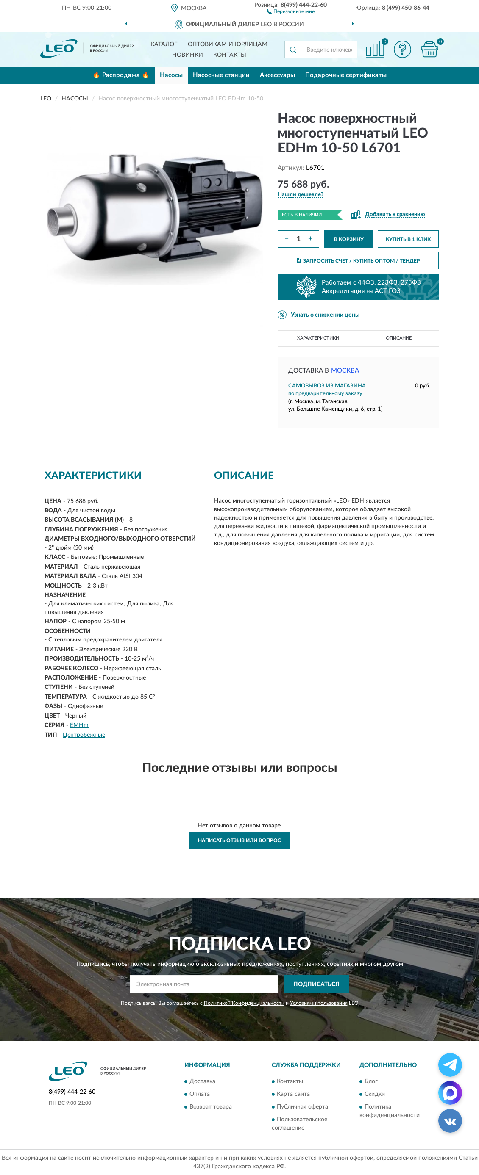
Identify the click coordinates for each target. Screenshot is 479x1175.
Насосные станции (221, 75)
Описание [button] (399, 338)
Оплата (199, 1094)
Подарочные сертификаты (346, 75)
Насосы (171, 75)
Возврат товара (210, 1107)
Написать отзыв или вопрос (239, 840)
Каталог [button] (164, 44)
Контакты (229, 55)
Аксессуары (277, 75)
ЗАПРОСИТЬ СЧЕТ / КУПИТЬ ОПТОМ (358, 260)
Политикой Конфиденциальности (244, 1003)
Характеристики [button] (318, 338)
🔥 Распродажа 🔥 (121, 75)
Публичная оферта (302, 1107)
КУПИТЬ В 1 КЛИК (408, 239)
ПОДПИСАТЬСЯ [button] (316, 984)
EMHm (79, 725)
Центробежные (84, 735)
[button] (291, 11)
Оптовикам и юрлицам (227, 44)
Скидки (375, 1094)
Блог (371, 1081)
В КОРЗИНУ (349, 239)
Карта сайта (293, 1094)
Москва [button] (345, 371)
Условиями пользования (319, 1003)
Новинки (187, 55)
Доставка (202, 1081)
